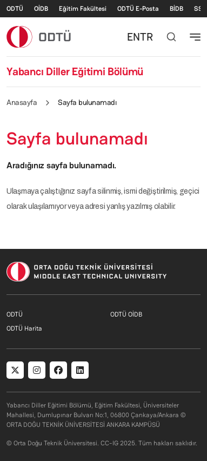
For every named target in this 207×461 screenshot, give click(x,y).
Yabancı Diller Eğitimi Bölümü (74, 71)
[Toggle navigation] (195, 37)
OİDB (41, 8)
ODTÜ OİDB (126, 314)
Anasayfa (21, 102)
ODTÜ (14, 8)
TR (146, 36)
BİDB (176, 8)
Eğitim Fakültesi (82, 8)
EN (133, 36)
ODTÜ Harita (24, 328)
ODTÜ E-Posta (138, 8)
